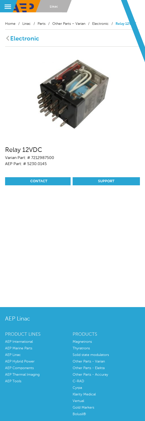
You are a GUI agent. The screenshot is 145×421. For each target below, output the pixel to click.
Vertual (78, 401)
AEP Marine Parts (18, 348)
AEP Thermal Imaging (22, 374)
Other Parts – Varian (68, 24)
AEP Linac (13, 355)
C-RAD (78, 381)
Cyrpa (77, 388)
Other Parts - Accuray (90, 374)
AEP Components (19, 368)
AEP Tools (13, 381)
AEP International (19, 342)
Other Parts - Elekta (89, 368)
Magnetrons (82, 342)
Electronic (100, 24)
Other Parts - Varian (89, 361)
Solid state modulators (91, 355)
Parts (41, 24)
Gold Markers (83, 407)
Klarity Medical (84, 394)
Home (10, 24)
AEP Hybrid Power (20, 361)
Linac (26, 24)
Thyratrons (81, 348)
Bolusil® (79, 414)
